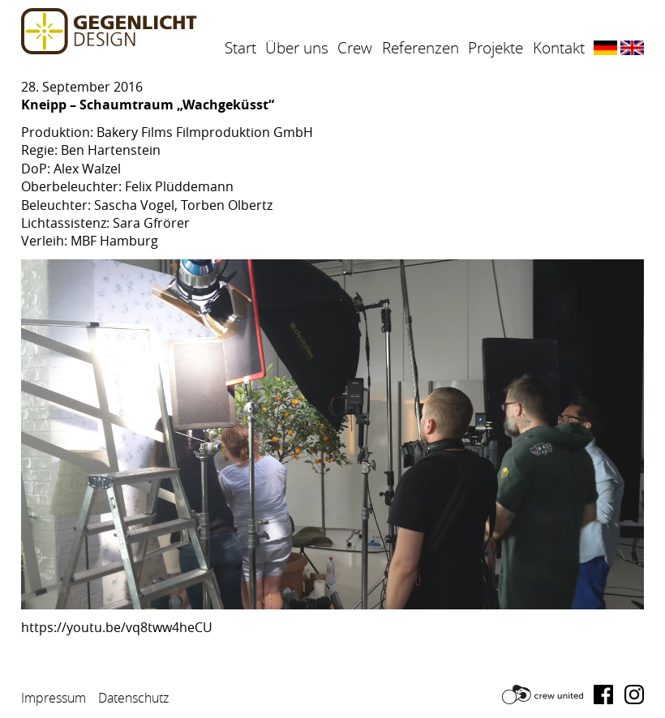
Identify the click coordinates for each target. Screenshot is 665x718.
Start (240, 48)
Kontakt (559, 48)
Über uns (296, 48)
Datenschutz (133, 697)
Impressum (53, 697)
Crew (354, 48)
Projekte (495, 48)
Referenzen (420, 48)
